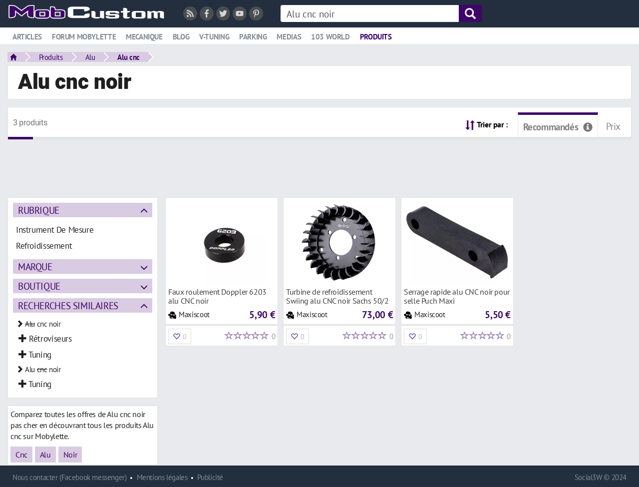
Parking (253, 36)
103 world (330, 36)
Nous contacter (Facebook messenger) (69, 477)
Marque (35, 266)
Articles (27, 36)
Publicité (210, 477)
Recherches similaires (68, 305)
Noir (70, 454)
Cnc (21, 454)
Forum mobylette (84, 36)
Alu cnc (128, 57)
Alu (90, 57)
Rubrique (38, 210)
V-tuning (214, 36)
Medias (289, 36)
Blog (181, 36)
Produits (376, 36)
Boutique (39, 286)
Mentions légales (162, 477)
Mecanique (144, 36)
